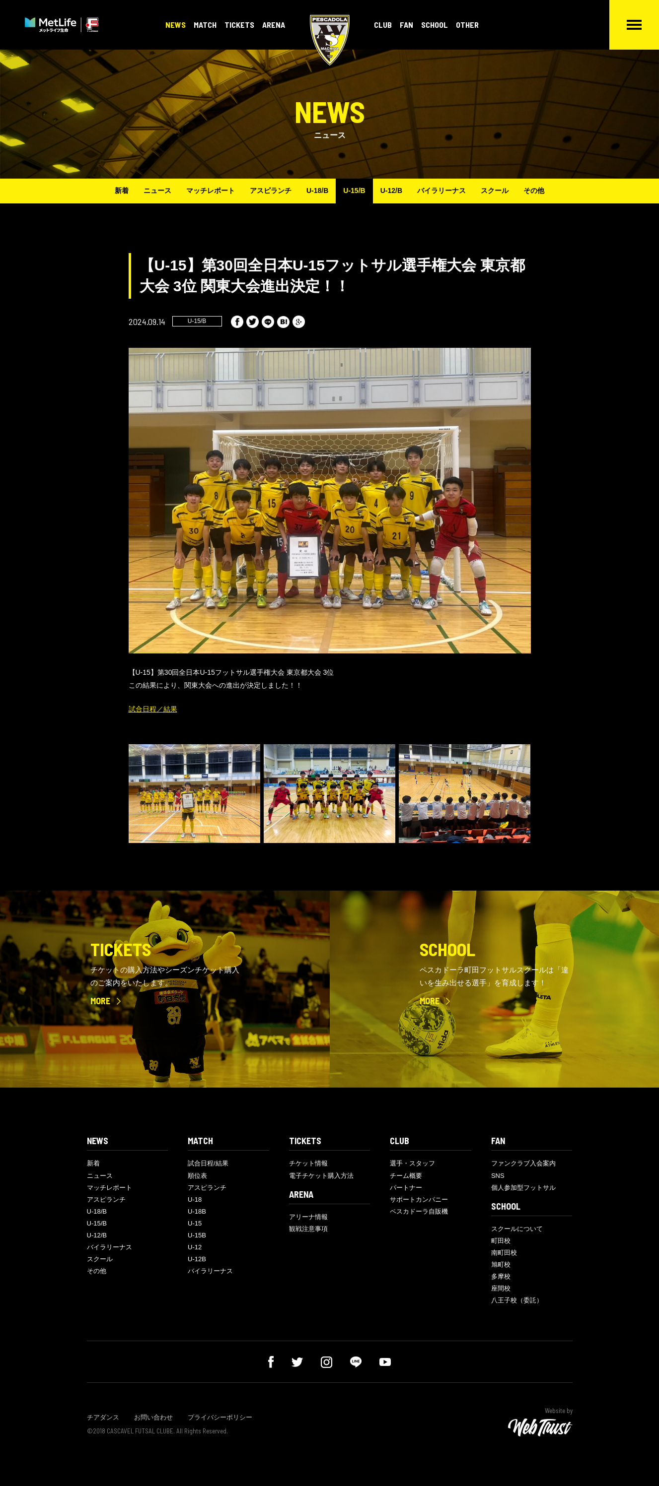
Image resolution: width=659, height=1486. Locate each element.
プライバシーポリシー (220, 1417)
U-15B (197, 1235)
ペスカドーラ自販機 (419, 1211)
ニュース (157, 190)
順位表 (197, 1175)
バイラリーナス (441, 190)
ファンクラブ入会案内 (523, 1163)
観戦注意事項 (308, 1228)
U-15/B (354, 190)
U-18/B (317, 190)
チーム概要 (406, 1175)
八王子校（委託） (517, 1300)
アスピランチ (271, 190)
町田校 (501, 1240)
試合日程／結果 (153, 709)
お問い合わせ (153, 1417)
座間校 (501, 1288)
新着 (122, 190)
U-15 (195, 1223)
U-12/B (391, 190)
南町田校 (504, 1252)
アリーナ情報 (308, 1217)
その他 (533, 190)
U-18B (197, 1211)
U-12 (195, 1247)
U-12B (197, 1259)
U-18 (195, 1199)
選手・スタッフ (412, 1163)
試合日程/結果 (208, 1163)
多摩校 (501, 1276)
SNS (498, 1175)
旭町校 (501, 1264)
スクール (495, 190)
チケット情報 (308, 1163)
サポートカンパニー (419, 1199)
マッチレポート (210, 190)
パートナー (406, 1187)
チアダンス (103, 1417)
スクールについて (517, 1228)
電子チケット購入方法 (321, 1175)
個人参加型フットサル (523, 1187)
